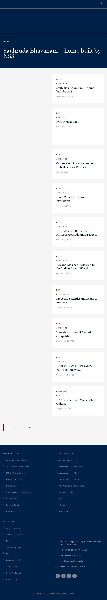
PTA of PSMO (12, 499)
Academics (61, 117)
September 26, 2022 (65, 307)
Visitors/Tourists (65, 492)
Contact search (13, 528)
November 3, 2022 (64, 97)
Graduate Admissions (67, 460)
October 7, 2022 (63, 127)
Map (8, 554)
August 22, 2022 (63, 409)
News (59, 79)
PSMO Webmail (13, 560)
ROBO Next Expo (67, 121)
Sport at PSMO (13, 505)
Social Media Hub (13, 573)
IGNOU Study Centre (15, 473)
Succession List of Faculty (70, 473)
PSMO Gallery (12, 579)
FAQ (8, 541)
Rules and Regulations (16, 460)
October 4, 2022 (63, 206)
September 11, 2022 (65, 375)
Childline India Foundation (17, 467)
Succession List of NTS (68, 479)
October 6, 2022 (63, 172)
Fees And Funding (14, 479)
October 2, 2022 (63, 273)
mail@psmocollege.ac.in (72, 561)
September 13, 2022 (65, 341)
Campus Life (62, 83)
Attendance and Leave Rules (19, 492)
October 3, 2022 (63, 240)
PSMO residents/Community (71, 486)
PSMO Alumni (64, 505)
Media (61, 499)
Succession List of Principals (71, 467)
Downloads (11, 511)
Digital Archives (13, 486)
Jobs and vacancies (14, 535)
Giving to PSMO (13, 567)
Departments (63, 294)
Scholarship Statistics (15, 547)
